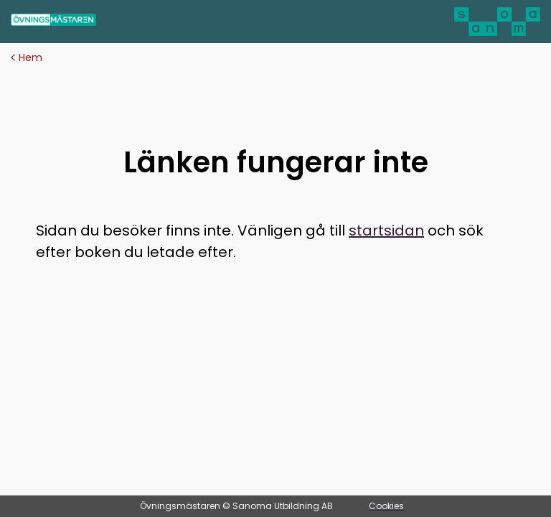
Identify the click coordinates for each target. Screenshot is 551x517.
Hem (26, 57)
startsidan (386, 230)
